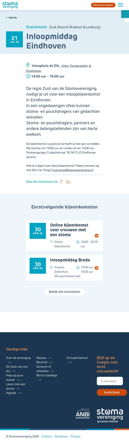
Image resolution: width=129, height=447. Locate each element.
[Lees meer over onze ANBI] (86, 414)
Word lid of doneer (103, 5)
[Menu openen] (120, 5)
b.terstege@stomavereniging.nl (72, 170)
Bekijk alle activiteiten (64, 292)
